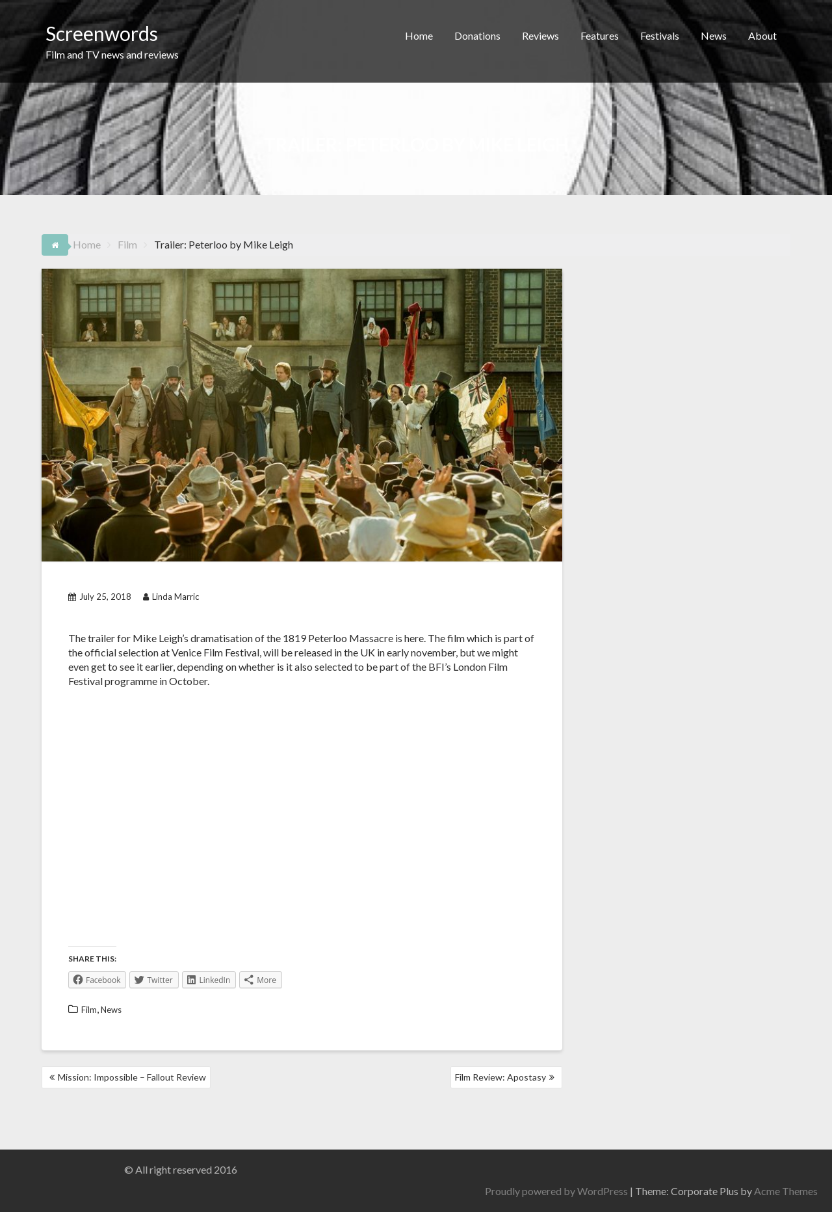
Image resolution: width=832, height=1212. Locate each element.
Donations (477, 35)
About (762, 35)
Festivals (659, 35)
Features (599, 35)
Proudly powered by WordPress (681, 1191)
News (714, 35)
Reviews (540, 35)
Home (419, 35)
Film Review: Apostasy (500, 1077)
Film (89, 1009)
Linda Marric (171, 596)
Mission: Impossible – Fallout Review (132, 1077)
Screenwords (102, 33)
